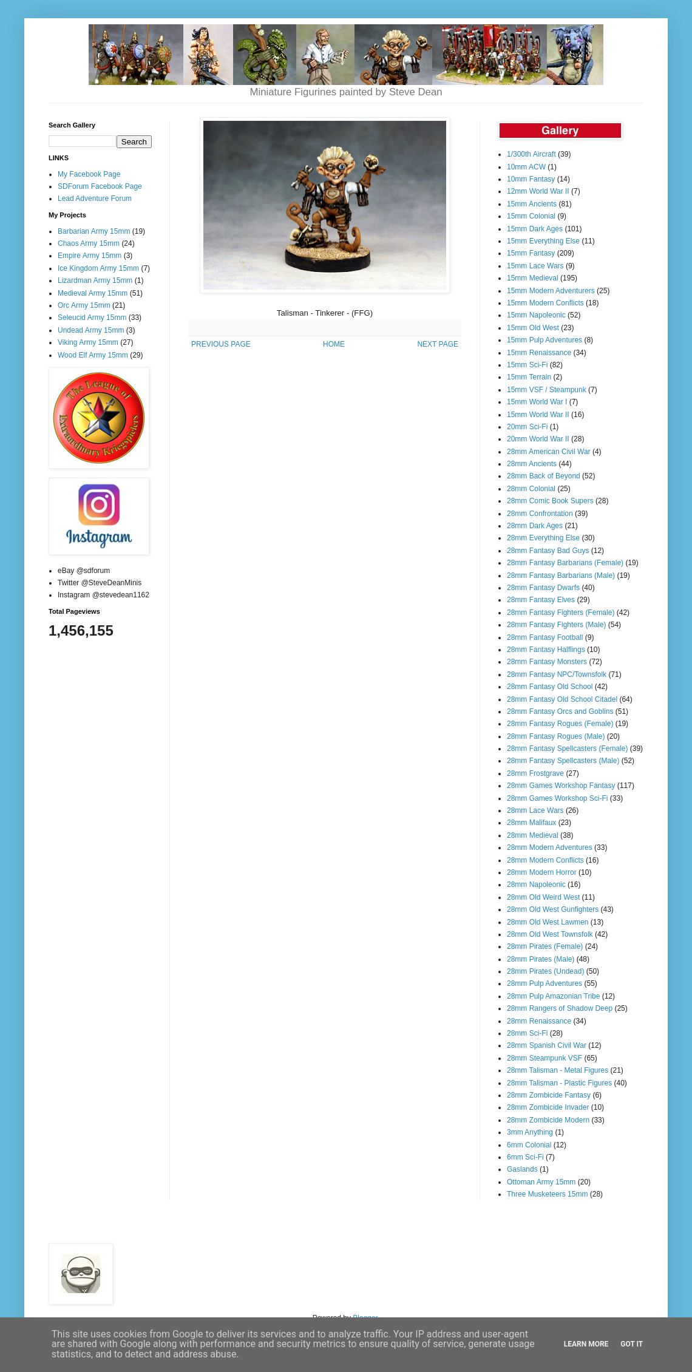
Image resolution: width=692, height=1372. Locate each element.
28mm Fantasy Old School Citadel (562, 699)
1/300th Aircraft (531, 154)
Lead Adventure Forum (95, 198)
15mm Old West (533, 328)
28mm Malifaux (531, 822)
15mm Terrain (529, 377)
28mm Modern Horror (542, 872)
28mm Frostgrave (535, 773)
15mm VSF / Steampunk (546, 389)
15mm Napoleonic (536, 315)
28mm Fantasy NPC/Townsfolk (556, 674)
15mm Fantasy (531, 253)
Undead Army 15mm (91, 330)
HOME (334, 344)
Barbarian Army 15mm (94, 231)
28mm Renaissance (539, 1021)
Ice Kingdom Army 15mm (98, 268)
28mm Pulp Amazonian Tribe (553, 996)
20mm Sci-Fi (527, 427)
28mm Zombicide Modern (548, 1120)
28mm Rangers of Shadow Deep (559, 1008)
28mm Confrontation (540, 513)
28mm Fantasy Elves (541, 600)
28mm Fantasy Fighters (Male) (556, 624)
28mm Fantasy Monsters (547, 661)
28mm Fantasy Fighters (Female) (560, 612)
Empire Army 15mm (89, 255)
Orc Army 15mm (84, 305)
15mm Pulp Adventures (544, 340)
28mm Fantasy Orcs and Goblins (560, 711)
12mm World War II (538, 191)
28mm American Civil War (549, 451)
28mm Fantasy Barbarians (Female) (565, 563)
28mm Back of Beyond (543, 476)
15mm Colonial (531, 216)
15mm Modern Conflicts (545, 303)
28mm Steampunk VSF (544, 1058)
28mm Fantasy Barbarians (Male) (561, 575)
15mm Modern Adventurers (551, 291)
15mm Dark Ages (535, 229)
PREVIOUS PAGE (221, 344)
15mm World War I (537, 402)
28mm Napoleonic (536, 884)
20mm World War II (538, 439)
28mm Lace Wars (535, 810)
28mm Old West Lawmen (548, 922)
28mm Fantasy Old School (549, 686)
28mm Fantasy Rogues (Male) (556, 736)
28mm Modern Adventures (549, 847)
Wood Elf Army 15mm (93, 355)
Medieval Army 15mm (92, 293)
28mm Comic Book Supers (550, 501)
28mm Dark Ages (535, 525)
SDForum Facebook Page (100, 186)
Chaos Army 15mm (89, 243)
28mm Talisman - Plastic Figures (559, 1083)
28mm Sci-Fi (527, 1033)
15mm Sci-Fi (527, 365)
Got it (631, 1344)
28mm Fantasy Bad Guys (548, 550)
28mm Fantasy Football (545, 637)
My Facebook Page (89, 174)
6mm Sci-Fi (525, 1157)
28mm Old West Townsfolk (550, 934)
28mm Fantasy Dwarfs (543, 587)
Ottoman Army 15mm (541, 1182)
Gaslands (522, 1169)
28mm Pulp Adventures (544, 983)
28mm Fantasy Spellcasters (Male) (563, 760)
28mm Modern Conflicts (545, 860)
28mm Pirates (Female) (545, 946)
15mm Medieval (532, 278)
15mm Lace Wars (535, 266)
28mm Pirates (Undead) (545, 971)
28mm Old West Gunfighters (553, 909)
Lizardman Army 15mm (95, 280)
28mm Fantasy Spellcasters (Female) (567, 748)
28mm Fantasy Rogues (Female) (560, 723)
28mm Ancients (532, 464)
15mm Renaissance (539, 352)
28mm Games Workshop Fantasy (561, 785)
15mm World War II (538, 414)
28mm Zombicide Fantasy (549, 1095)
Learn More (586, 1344)
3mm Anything (530, 1132)
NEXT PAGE (437, 344)
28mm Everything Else (543, 538)
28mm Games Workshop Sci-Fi (557, 798)
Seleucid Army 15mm (92, 317)
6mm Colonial (529, 1145)
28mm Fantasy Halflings (546, 649)
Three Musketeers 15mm (547, 1194)
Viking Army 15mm (88, 342)
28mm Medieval (532, 835)
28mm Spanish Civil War (546, 1045)
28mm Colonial (531, 488)
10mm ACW (526, 167)
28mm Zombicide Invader (548, 1107)
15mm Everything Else (543, 241)
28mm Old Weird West (543, 897)
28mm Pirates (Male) (540, 959)
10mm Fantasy (531, 179)
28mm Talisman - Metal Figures (557, 1070)
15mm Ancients (532, 204)
